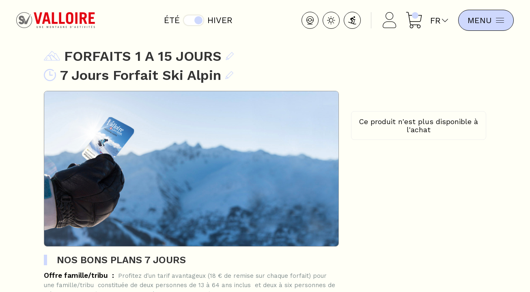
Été (171, 20)
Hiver (218, 20)
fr (437, 20)
